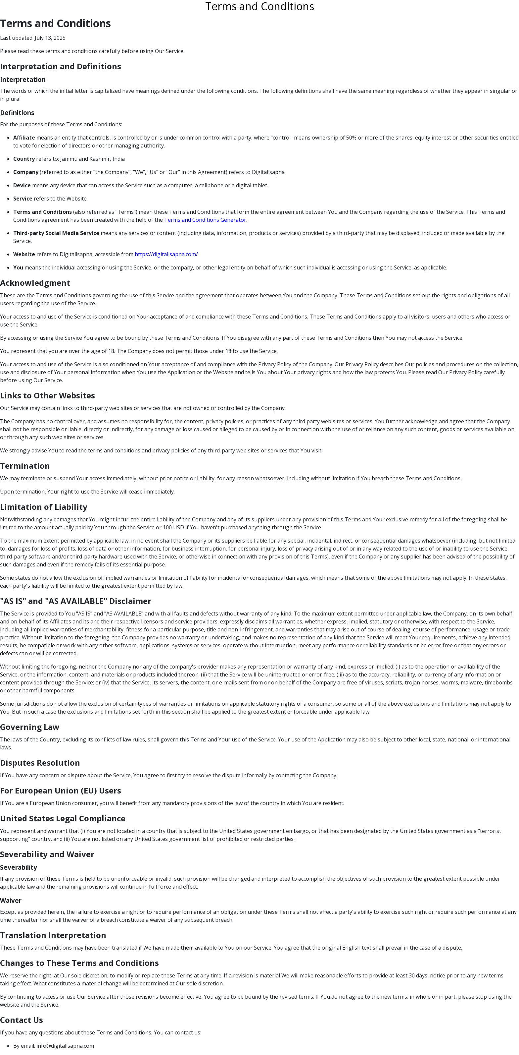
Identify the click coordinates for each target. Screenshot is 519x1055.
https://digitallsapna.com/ (166, 254)
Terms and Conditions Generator (205, 219)
